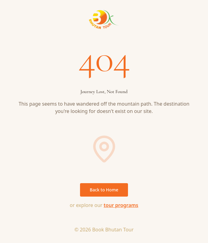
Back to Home (104, 190)
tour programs (121, 205)
